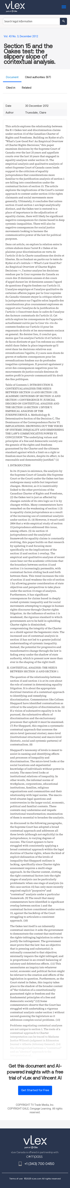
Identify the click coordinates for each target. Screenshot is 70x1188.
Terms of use (16, 1178)
